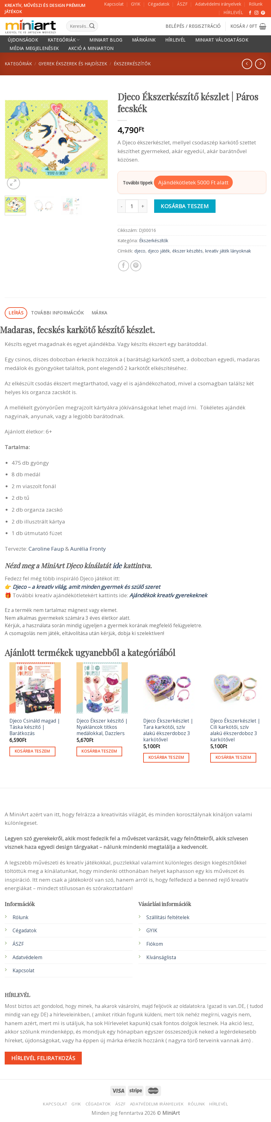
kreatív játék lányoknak (228, 251)
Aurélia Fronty (88, 548)
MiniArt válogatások (221, 40)
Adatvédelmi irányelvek (218, 4)
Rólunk (256, 4)
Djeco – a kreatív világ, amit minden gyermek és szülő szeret (86, 586)
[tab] (16, 313)
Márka (99, 313)
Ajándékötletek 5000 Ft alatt (193, 182)
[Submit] (91, 26)
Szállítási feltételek (168, 917)
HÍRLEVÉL (233, 12)
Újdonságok (23, 40)
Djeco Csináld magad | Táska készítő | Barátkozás (34, 727)
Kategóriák (64, 40)
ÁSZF (182, 4)
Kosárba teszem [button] (32, 751)
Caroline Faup (46, 548)
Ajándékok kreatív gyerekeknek (168, 595)
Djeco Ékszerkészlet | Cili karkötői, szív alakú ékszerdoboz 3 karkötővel (235, 730)
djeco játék (159, 251)
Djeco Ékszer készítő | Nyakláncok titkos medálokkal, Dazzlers (102, 727)
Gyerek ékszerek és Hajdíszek (73, 64)
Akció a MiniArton (91, 48)
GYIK (135, 4)
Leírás (15, 313)
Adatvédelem (27, 957)
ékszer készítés (187, 251)
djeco (139, 251)
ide (117, 565)
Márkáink (143, 40)
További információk (57, 313)
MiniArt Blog (105, 40)
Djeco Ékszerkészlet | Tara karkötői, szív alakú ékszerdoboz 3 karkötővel (168, 730)
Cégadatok (158, 4)
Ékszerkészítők (132, 64)
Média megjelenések (34, 48)
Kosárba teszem (185, 206)
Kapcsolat (113, 4)
